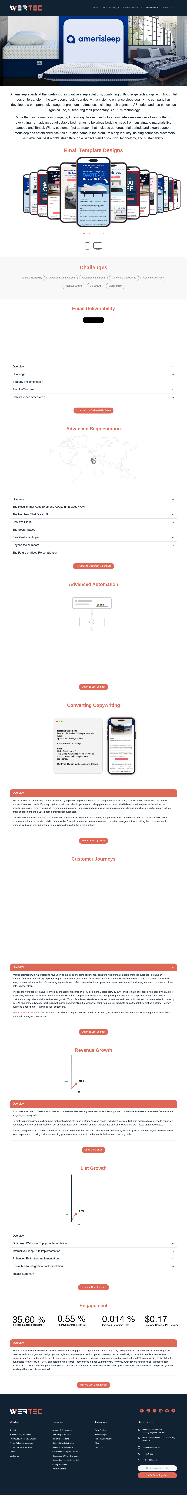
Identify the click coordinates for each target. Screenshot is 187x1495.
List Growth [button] (96, 286)
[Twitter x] (154, 1410)
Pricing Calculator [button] (131, 8)
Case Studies (100, 1430)
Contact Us (167, 8)
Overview (18, 366)
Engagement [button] (115, 286)
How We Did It (22, 522)
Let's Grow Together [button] (157, 1475)
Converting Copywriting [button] (124, 278)
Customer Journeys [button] (153, 278)
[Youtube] (167, 1410)
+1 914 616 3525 (150, 1460)
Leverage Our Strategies (93, 1287)
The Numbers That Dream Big (31, 514)
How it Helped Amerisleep (29, 397)
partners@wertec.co (151, 1448)
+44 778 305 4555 (150, 1454)
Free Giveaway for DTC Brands (23, 1439)
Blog (97, 1443)
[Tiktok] (173, 1410)
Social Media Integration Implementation (38, 1266)
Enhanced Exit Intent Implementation (36, 1258)
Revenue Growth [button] (73, 286)
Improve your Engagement (93, 1385)
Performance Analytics (104, 1439)
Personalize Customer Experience (93, 566)
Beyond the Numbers (26, 545)
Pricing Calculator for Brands (21, 1447)
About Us (13, 1430)
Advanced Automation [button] (93, 278)
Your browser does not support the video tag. (93, 909)
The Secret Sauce (24, 529)
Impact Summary (23, 1274)
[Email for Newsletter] (157, 1468)
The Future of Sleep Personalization (35, 552)
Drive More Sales (93, 1150)
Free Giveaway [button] (110, 8)
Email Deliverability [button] (32, 278)
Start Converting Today (93, 840)
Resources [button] (151, 8)
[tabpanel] (93, 196)
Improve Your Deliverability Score (93, 410)
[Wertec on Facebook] (142, 1410)
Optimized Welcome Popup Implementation (40, 1243)
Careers (13, 1452)
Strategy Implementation (28, 382)
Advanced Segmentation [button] (62, 278)
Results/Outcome (23, 389)
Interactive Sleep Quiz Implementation (36, 1251)
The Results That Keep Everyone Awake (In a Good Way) (49, 506)
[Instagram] (148, 1410)
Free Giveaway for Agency (21, 1435)
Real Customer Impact (27, 537)
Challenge (19, 374)
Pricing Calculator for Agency (22, 1443)
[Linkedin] (161, 1410)
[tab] (87, 246)
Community (99, 1447)
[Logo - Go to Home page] (26, 8)
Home (96, 8)
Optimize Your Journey (93, 687)
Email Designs (101, 1435)
